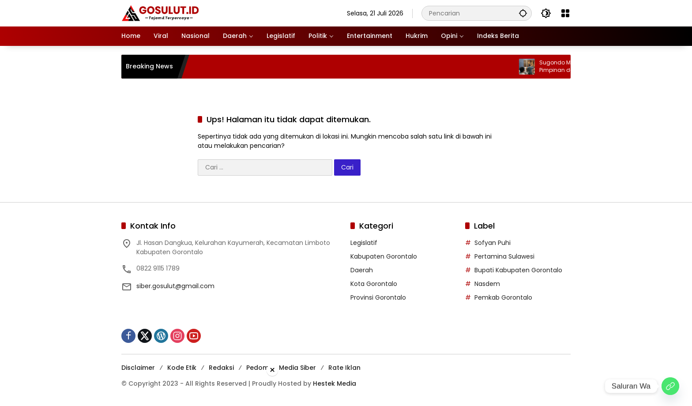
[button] (523, 13)
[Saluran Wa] (670, 386)
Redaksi (221, 367)
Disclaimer (138, 367)
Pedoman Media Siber (281, 367)
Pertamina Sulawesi (504, 256)
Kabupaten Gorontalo (383, 256)
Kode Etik (181, 367)
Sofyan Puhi (492, 242)
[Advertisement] (346, 390)
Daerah (361, 270)
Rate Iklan (344, 367)
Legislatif (363, 242)
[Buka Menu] (565, 13)
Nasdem (487, 283)
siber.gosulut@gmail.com (175, 286)
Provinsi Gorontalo (378, 297)
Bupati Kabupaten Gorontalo (518, 270)
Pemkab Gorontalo (503, 297)
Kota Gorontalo (373, 283)
